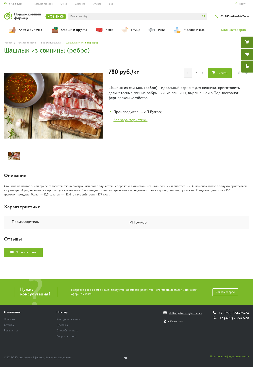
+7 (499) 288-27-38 (234, 318)
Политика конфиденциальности (229, 356)
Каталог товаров (43, 4)
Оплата (97, 4)
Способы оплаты (67, 330)
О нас (63, 4)
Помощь (62, 312)
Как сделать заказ (68, 319)
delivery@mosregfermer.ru (185, 313)
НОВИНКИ (56, 16)
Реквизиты (11, 330)
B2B (111, 4)
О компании (12, 312)
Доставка (80, 4)
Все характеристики (130, 120)
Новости (9, 319)
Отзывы (9, 325)
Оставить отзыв (26, 252)
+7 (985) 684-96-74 (232, 16)
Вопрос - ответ (66, 336)
